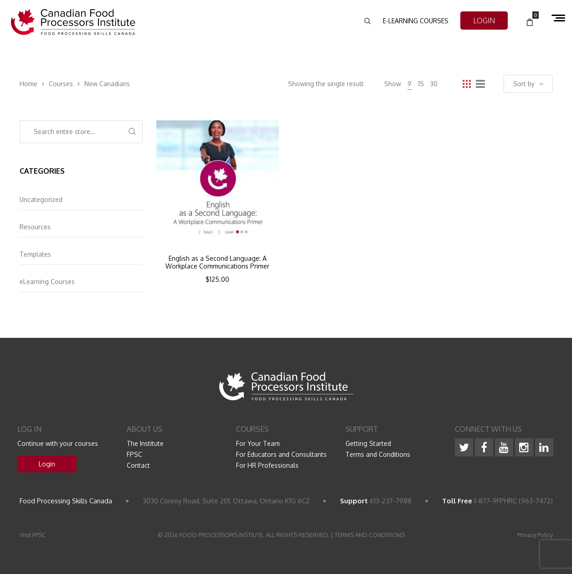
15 (421, 84)
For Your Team (258, 443)
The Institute (145, 443)
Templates (35, 254)
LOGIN (484, 20)
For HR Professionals (267, 465)
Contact (138, 465)
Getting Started (368, 443)
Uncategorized (41, 199)
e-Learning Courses (415, 21)
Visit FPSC (33, 534)
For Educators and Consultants (281, 454)
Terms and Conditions (377, 454)
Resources (35, 227)
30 (434, 84)
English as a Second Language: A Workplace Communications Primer (217, 262)
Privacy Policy (535, 534)
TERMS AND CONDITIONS (370, 534)
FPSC (134, 454)
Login (47, 464)
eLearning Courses (47, 281)
